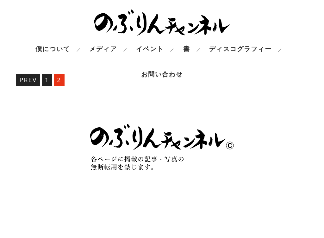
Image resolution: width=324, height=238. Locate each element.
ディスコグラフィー (240, 48)
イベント (150, 48)
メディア (103, 48)
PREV (28, 80)
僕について (52, 48)
